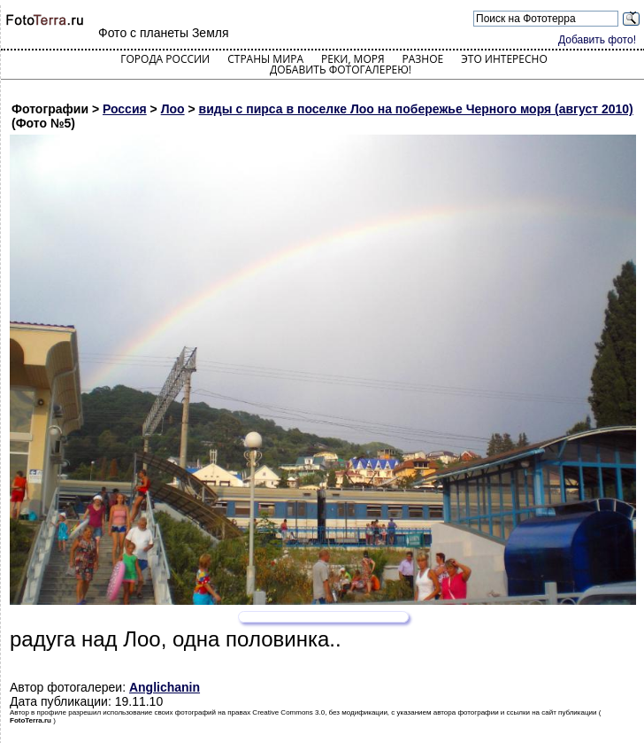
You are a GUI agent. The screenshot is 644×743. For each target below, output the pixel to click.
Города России (165, 58)
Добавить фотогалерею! (340, 69)
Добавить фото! (597, 40)
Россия (125, 109)
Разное (423, 58)
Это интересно (504, 58)
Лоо (173, 109)
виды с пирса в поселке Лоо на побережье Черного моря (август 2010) (416, 109)
